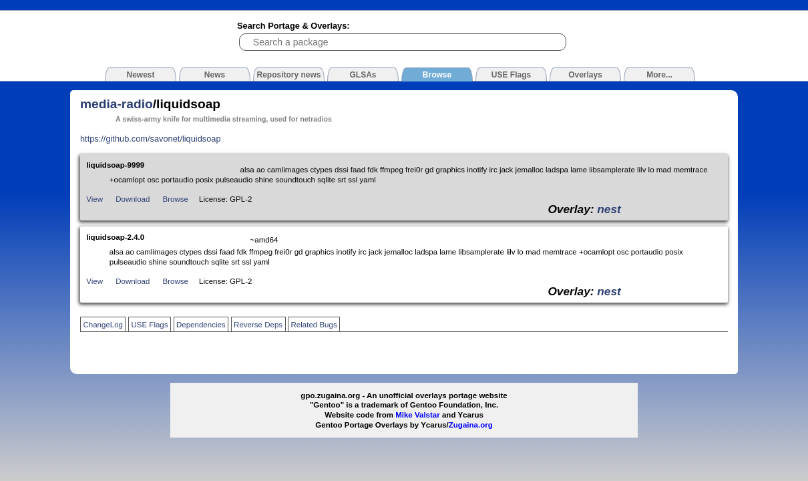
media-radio (116, 104)
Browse (175, 199)
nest (609, 209)
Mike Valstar (417, 415)
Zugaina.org (471, 425)
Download (133, 199)
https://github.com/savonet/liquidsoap (150, 139)
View (94, 199)
